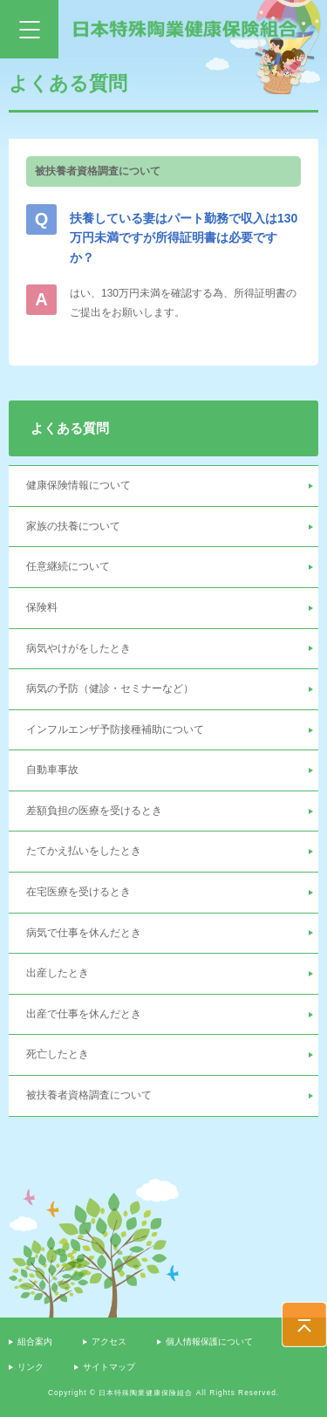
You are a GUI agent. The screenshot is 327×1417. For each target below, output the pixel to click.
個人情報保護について (209, 1341)
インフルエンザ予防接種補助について (115, 729)
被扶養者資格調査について (89, 1095)
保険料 (42, 607)
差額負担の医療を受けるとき (94, 810)
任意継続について (68, 566)
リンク (30, 1367)
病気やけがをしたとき (78, 648)
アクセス (109, 1341)
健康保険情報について (78, 485)
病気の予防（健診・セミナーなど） (110, 688)
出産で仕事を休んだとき (83, 1014)
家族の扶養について (73, 526)
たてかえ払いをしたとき (83, 851)
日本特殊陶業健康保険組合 (185, 28)
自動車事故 (52, 769)
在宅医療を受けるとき (78, 892)
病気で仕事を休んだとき (83, 933)
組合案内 (34, 1341)
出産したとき (57, 973)
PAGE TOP (304, 1324)
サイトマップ (109, 1367)
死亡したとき (57, 1054)
